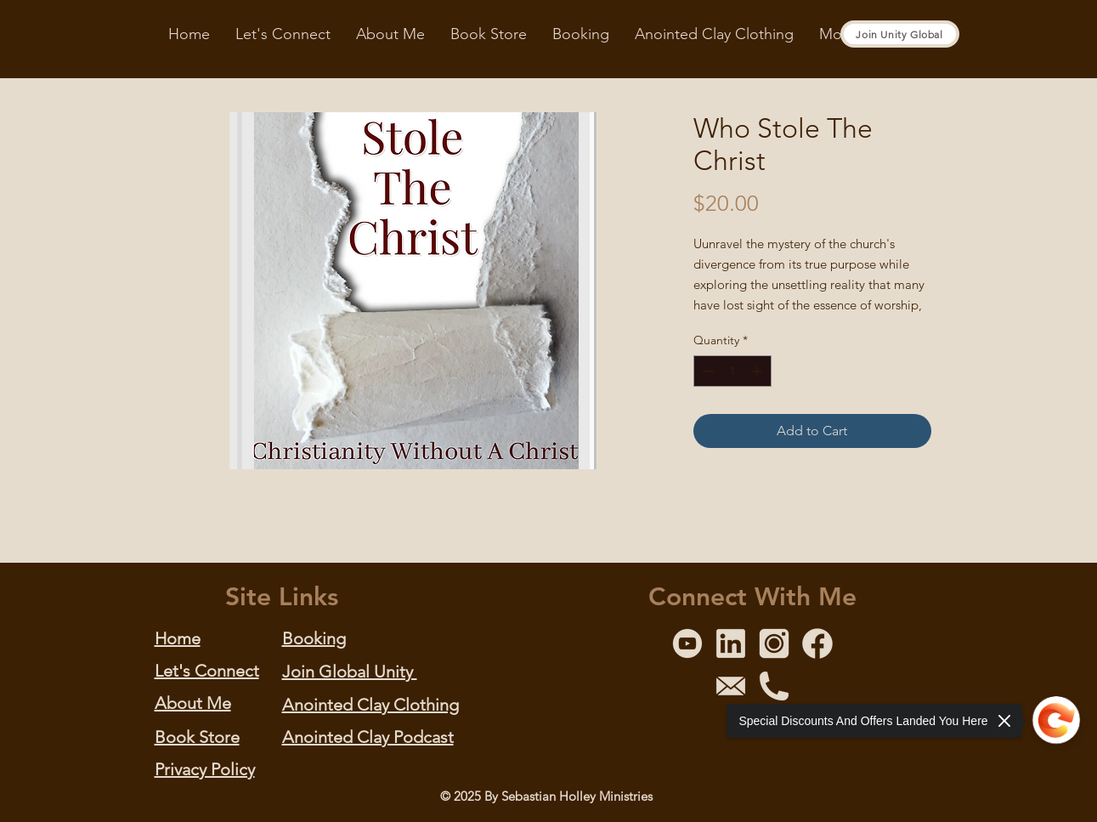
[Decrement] (706, 371)
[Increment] (758, 371)
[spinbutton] (732, 371)
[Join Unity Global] (899, 34)
